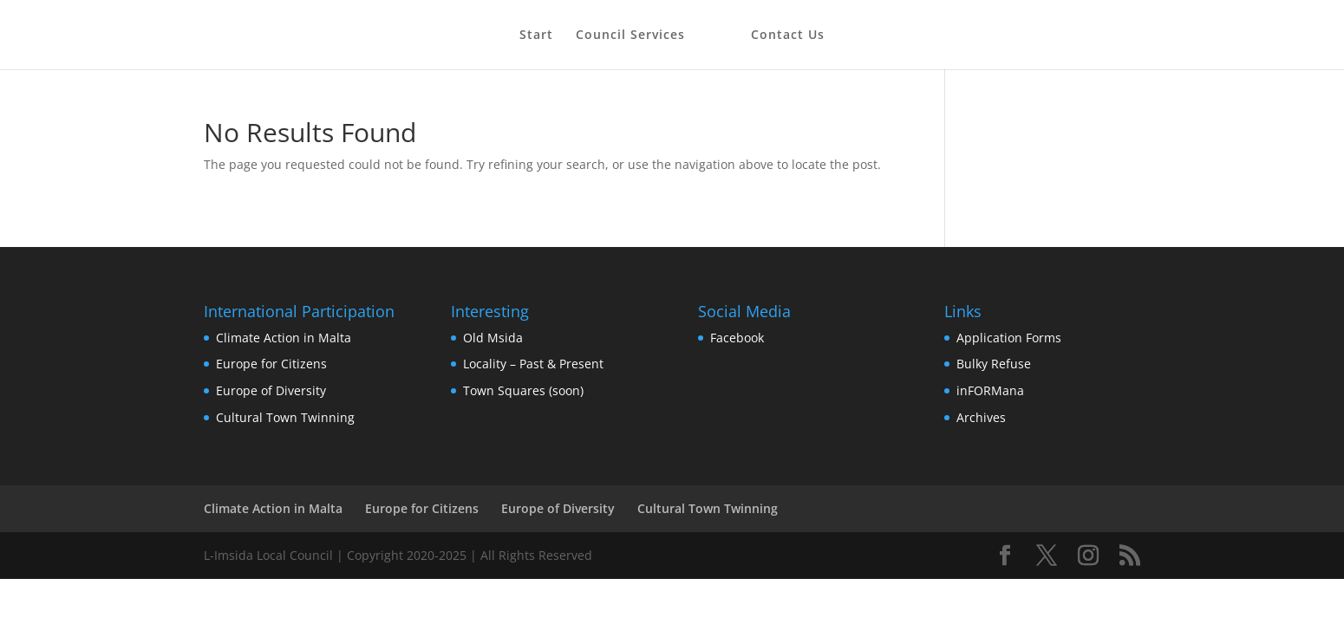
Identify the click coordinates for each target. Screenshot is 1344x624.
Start (536, 35)
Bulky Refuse (993, 363)
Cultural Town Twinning (285, 417)
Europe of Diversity (271, 390)
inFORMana (990, 390)
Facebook (737, 337)
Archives (981, 417)
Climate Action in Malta (283, 337)
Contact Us (788, 35)
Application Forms (1008, 337)
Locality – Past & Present (533, 363)
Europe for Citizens (271, 363)
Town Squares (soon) (523, 390)
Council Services (630, 35)
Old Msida (493, 337)
